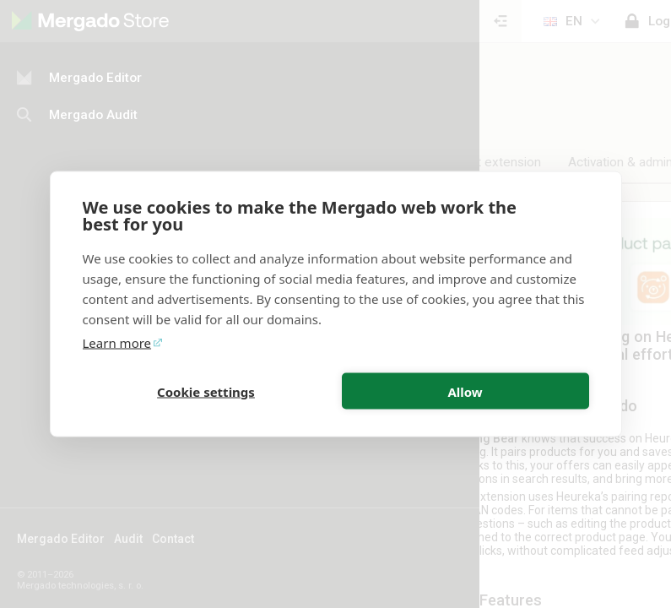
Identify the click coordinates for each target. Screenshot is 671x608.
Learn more (117, 342)
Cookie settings (206, 391)
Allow (464, 391)
